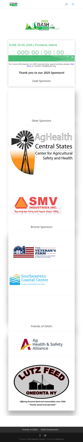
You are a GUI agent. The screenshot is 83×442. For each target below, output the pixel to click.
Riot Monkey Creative (36, 439)
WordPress (59, 439)
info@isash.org (49, 66)
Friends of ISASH (30, 429)
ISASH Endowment (49, 429)
